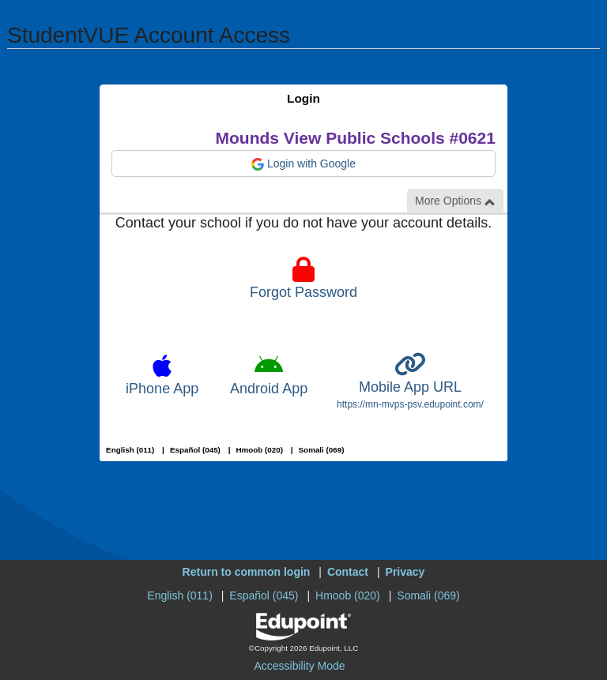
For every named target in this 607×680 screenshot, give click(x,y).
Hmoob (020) (259, 449)
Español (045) (195, 449)
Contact (347, 571)
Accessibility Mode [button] (299, 665)
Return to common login (247, 571)
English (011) (130, 449)
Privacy (405, 571)
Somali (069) (322, 449)
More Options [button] (455, 201)
